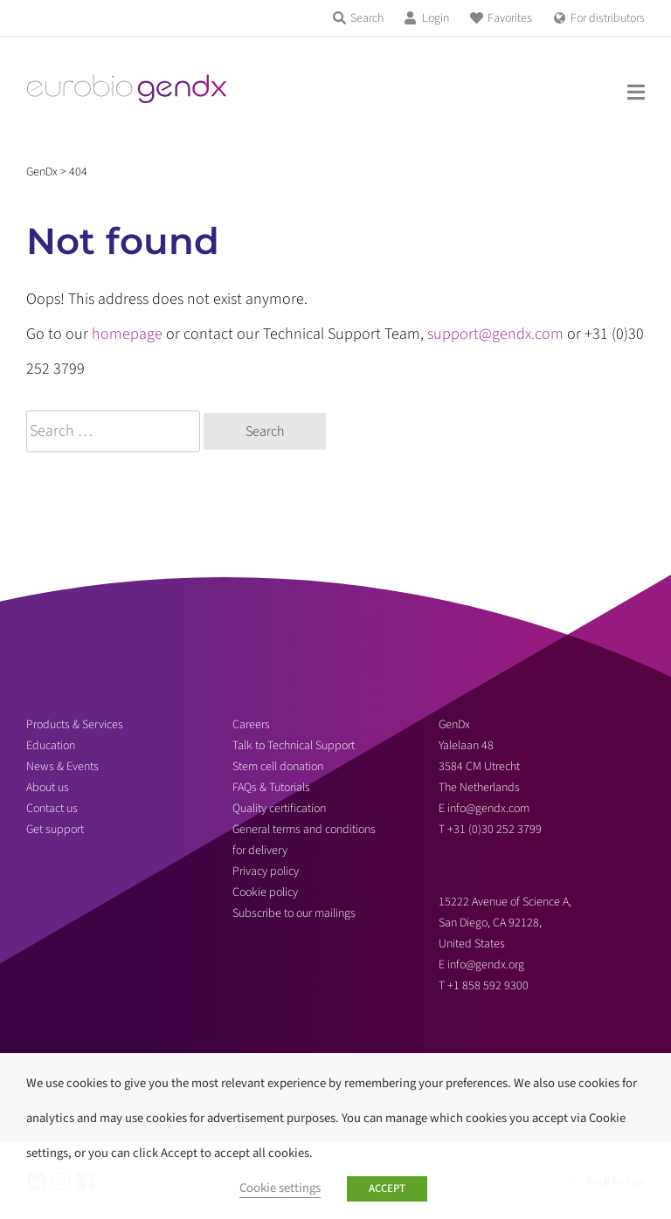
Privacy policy (265, 871)
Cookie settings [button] (280, 1188)
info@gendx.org (485, 965)
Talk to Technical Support (293, 745)
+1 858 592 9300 (488, 986)
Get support (55, 829)
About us (47, 787)
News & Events (62, 766)
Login (435, 18)
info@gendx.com (488, 808)
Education (50, 745)
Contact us (52, 808)
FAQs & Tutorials (271, 787)
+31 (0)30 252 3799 (495, 829)
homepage (127, 334)
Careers (251, 724)
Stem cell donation (277, 766)
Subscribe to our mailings (294, 913)
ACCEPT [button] (387, 1188)
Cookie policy (265, 892)
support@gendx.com (495, 334)
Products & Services (74, 724)
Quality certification (279, 808)
